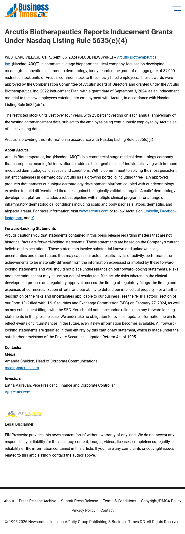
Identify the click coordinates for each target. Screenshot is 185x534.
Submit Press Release (79, 501)
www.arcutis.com (94, 211)
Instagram (13, 218)
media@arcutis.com (22, 368)
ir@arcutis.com (17, 392)
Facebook (168, 211)
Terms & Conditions (119, 501)
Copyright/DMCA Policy (161, 501)
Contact (107, 510)
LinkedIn (151, 211)
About (9, 501)
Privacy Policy (84, 510)
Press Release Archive (37, 501)
